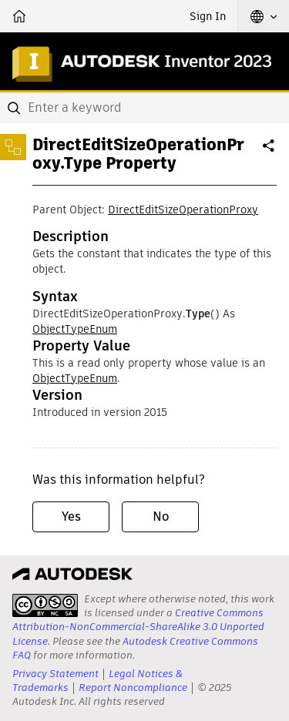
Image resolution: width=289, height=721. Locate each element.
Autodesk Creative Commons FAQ (135, 648)
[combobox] (144, 107)
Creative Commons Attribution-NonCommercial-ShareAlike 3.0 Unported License (138, 626)
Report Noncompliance (133, 687)
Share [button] (270, 151)
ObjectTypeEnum (74, 329)
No (161, 516)
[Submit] (15, 107)
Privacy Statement (55, 673)
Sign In (208, 16)
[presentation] (45, 605)
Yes (71, 516)
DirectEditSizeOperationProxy (183, 209)
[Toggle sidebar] (13, 147)
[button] (263, 16)
